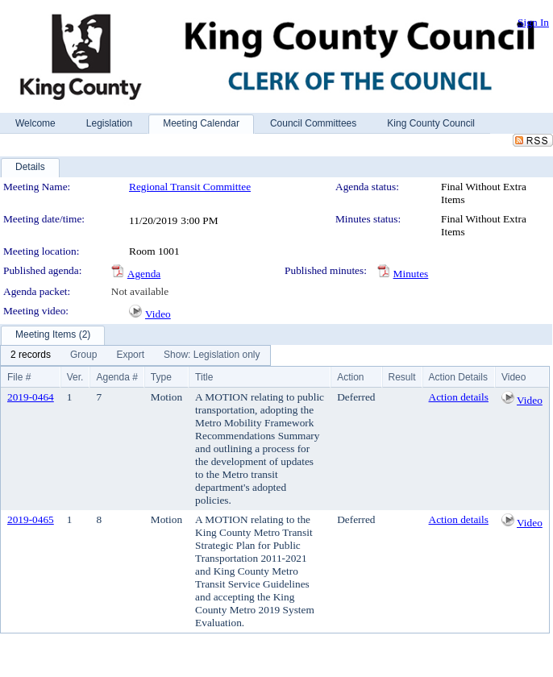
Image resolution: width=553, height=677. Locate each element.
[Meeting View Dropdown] (211, 355)
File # (19, 377)
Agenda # (116, 377)
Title (204, 377)
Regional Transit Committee (190, 187)
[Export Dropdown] (130, 355)
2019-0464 (30, 397)
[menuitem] (30, 355)
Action (350, 377)
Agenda (143, 274)
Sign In (533, 22)
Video (158, 314)
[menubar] (135, 355)
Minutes (411, 274)
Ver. (75, 377)
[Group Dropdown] (83, 355)
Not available (139, 291)
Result (402, 377)
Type (161, 377)
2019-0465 (30, 519)
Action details (459, 397)
